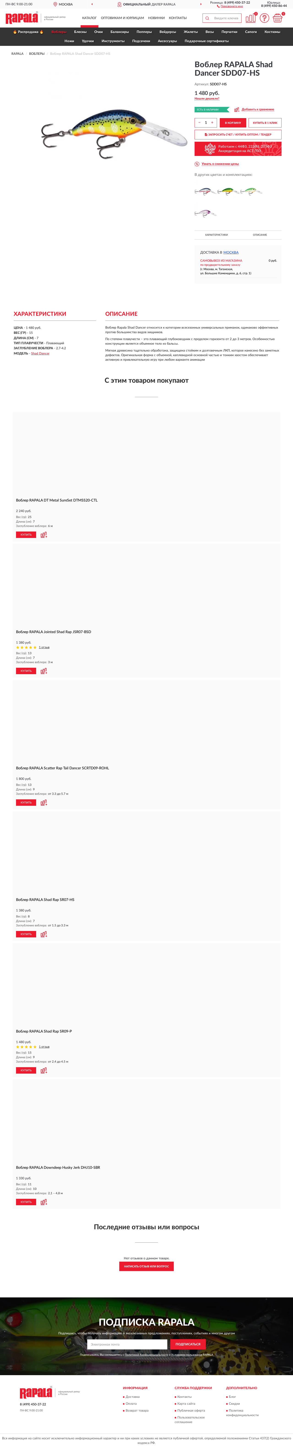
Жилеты (191, 32)
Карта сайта (186, 1402)
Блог (232, 1395)
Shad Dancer (40, 353)
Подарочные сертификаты (207, 41)
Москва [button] (231, 252)
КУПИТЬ (26, 534)
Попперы (144, 32)
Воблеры (59, 32)
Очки (98, 32)
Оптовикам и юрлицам (122, 18)
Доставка (133, 1395)
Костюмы (272, 32)
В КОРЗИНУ (233, 123)
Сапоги (251, 32)
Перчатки (229, 32)
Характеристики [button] (216, 235)
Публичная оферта (191, 1409)
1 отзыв (44, 646)
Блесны (80, 32)
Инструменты (113, 41)
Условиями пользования (186, 1353)
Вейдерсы (168, 32)
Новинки (156, 18)
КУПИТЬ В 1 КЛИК (265, 123)
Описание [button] (260, 235)
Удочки (88, 41)
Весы (210, 32)
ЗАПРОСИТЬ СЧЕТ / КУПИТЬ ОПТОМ (238, 134)
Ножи (69, 41)
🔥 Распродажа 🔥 (28, 32)
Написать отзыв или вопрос (146, 1264)
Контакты (178, 18)
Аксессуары (167, 41)
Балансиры (120, 32)
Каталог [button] (89, 18)
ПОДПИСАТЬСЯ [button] (188, 1342)
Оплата (131, 1402)
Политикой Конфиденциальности (146, 1353)
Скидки (234, 1402)
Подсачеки (141, 41)
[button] (230, 6)
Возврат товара (137, 1409)
